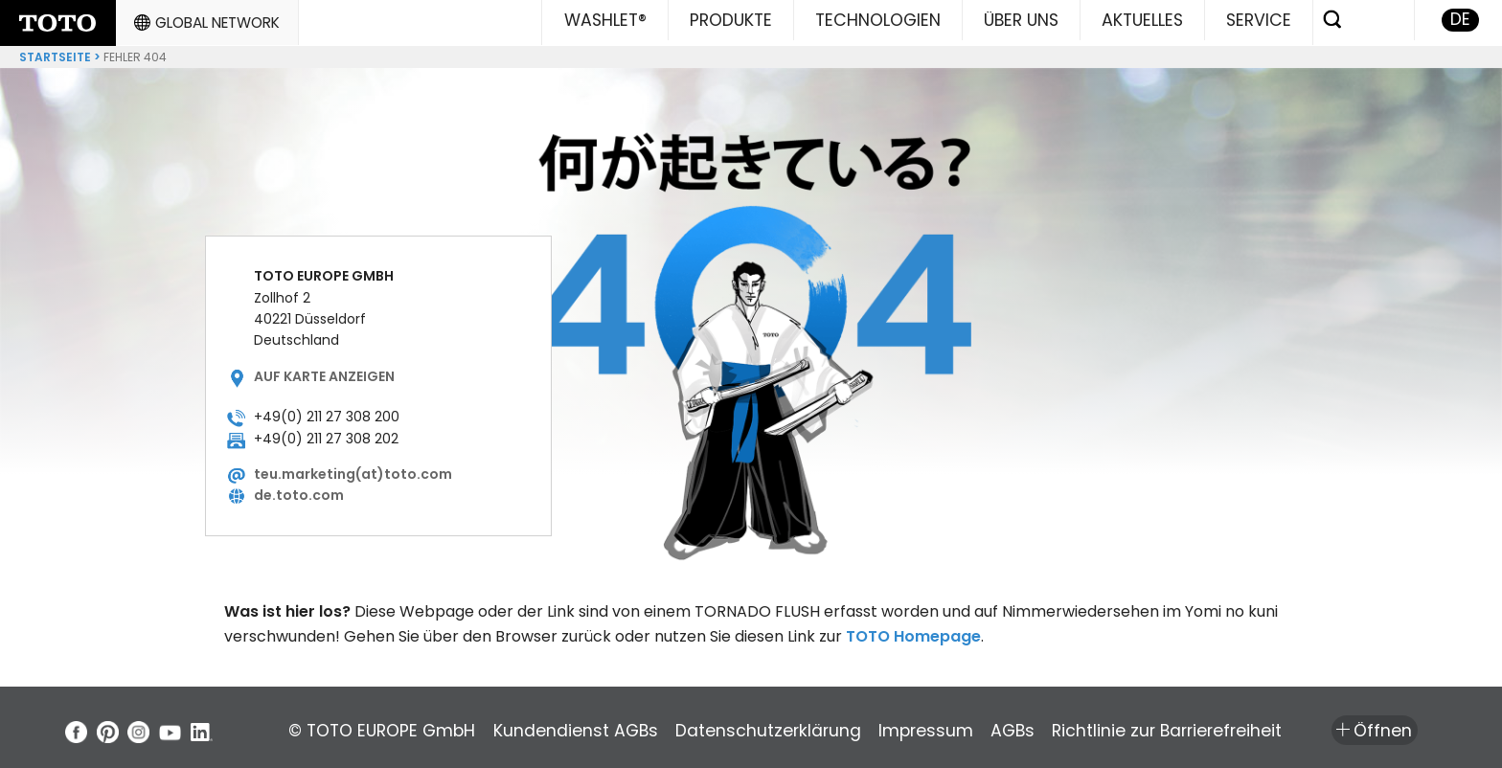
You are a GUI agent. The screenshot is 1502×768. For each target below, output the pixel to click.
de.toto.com (299, 490)
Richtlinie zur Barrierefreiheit (1289, 725)
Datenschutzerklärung (817, 725)
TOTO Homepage (913, 631)
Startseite (55, 52)
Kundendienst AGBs (599, 725)
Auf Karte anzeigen (324, 370)
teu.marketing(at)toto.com (353, 468)
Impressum (999, 725)
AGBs (1110, 725)
